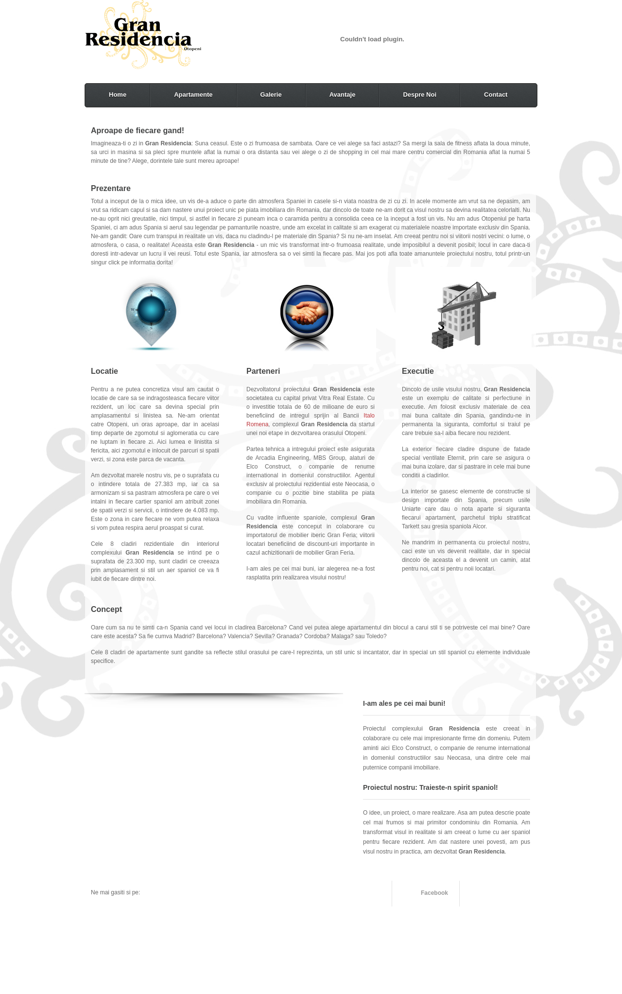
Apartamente (193, 94)
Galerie (271, 94)
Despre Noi (419, 94)
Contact (495, 94)
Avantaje (342, 94)
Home (117, 94)
